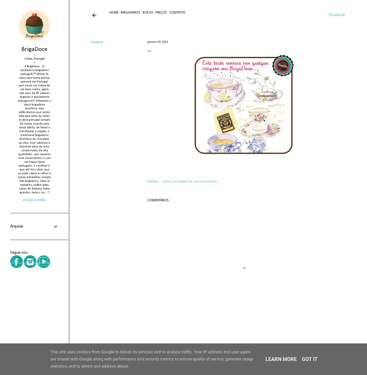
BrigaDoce (34, 49)
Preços (161, 13)
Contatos (177, 13)
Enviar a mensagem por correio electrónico (189, 181)
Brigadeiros (130, 13)
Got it (310, 359)
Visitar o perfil (34, 200)
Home (114, 13)
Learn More (281, 359)
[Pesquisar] (337, 15)
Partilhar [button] (97, 42)
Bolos (148, 13)
